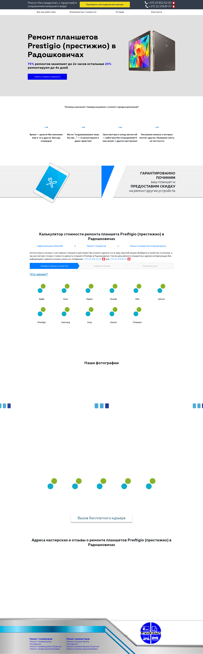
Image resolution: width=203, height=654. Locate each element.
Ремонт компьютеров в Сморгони (83, 646)
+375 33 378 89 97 (160, 6)
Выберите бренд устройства (54, 266)
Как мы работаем (46, 12)
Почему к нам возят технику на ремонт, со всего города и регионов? (102, 107)
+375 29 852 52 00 (160, 2)
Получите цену (150, 266)
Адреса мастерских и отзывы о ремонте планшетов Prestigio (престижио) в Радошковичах (101, 542)
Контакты (156, 12)
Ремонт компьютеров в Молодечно (78, 642)
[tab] (42, 290)
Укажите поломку (102, 266)
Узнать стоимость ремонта (47, 76)
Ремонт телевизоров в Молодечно (40, 642)
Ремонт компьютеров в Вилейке (82, 649)
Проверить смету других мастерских (104, 4)
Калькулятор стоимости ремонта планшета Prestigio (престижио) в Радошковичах (101, 236)
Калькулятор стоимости (83, 12)
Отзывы (120, 12)
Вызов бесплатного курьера (101, 518)
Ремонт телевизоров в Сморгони (45, 646)
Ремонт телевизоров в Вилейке (45, 649)
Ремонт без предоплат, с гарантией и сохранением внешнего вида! (52, 4)
